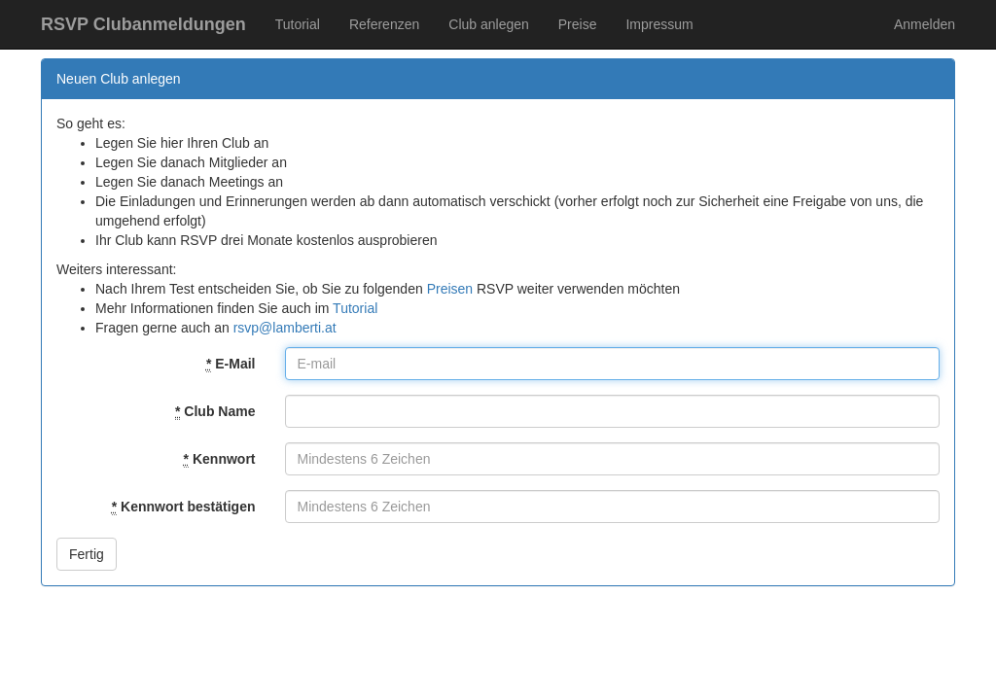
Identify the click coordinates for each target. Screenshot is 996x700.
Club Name (215, 411)
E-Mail (231, 364)
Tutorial (297, 24)
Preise (577, 24)
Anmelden (924, 24)
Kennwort (220, 459)
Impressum (659, 24)
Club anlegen (488, 24)
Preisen (450, 289)
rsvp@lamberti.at (285, 327)
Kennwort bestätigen (184, 507)
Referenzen (384, 24)
